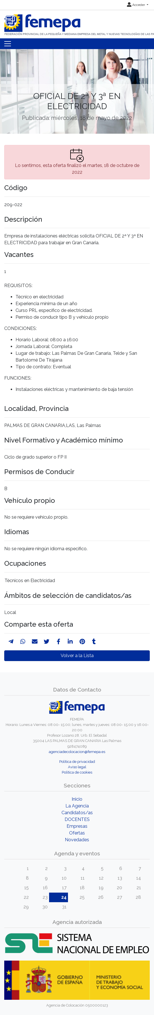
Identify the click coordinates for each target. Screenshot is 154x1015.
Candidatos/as (77, 812)
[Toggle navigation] (7, 43)
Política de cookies (77, 772)
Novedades (77, 839)
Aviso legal (77, 767)
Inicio (77, 799)
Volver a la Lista (77, 655)
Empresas (77, 826)
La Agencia (77, 806)
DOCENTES (77, 819)
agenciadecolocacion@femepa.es (77, 752)
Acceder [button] (136, 5)
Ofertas (77, 833)
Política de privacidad (77, 761)
